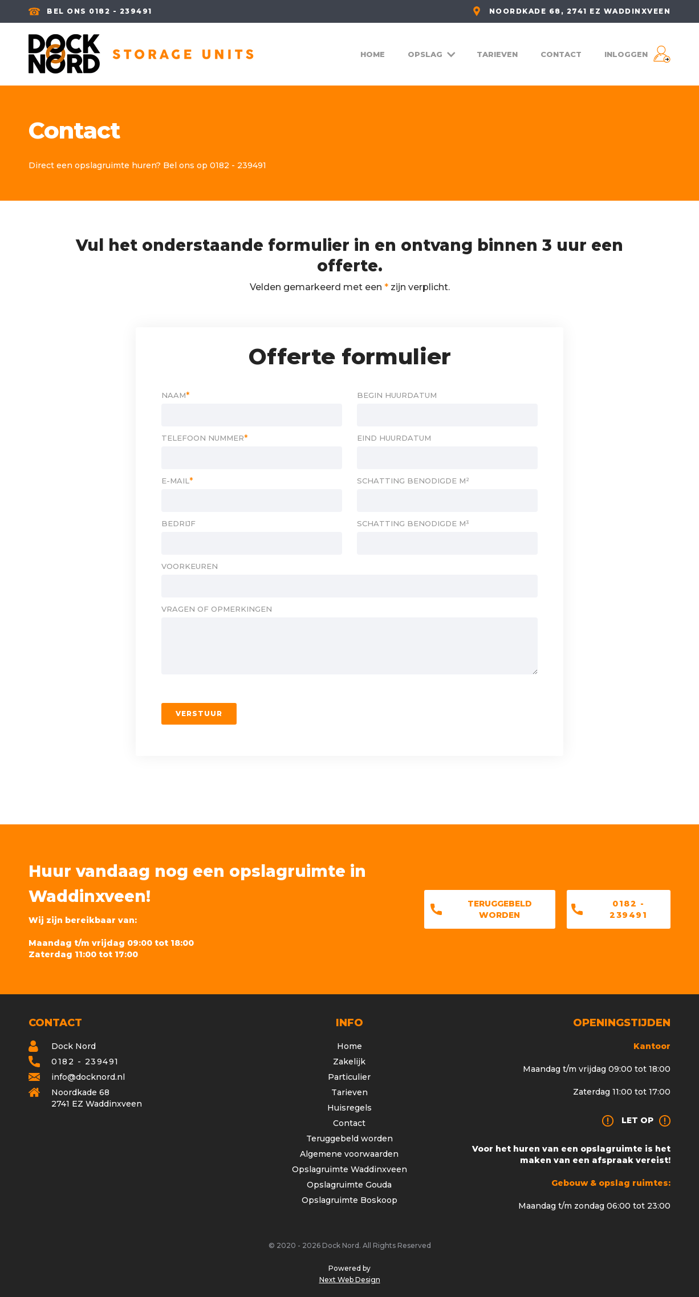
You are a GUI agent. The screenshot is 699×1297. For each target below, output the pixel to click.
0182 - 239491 (628, 909)
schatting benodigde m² (413, 480)
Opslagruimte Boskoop (349, 1200)
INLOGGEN (626, 54)
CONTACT (561, 54)
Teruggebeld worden (500, 909)
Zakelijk (349, 1061)
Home (349, 1046)
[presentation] (451, 714)
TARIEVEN (497, 54)
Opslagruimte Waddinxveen (349, 1169)
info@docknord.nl (88, 1077)
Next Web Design (349, 1279)
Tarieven (349, 1092)
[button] (430, 54)
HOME (372, 54)
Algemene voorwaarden (349, 1154)
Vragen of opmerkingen (216, 608)
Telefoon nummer (204, 438)
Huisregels (349, 1108)
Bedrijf (178, 523)
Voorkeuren (189, 566)
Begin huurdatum (397, 395)
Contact (349, 1123)
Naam (175, 395)
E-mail (177, 480)
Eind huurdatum (394, 437)
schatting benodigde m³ (413, 523)
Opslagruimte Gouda (349, 1185)
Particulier (349, 1077)
